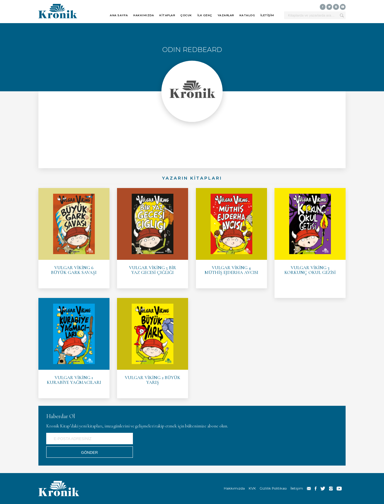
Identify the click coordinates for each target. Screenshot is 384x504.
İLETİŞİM (267, 15)
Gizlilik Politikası (273, 488)
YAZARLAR (226, 15)
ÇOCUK (186, 15)
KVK (252, 488)
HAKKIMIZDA (143, 15)
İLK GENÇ (204, 15)
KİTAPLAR (167, 15)
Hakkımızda (234, 488)
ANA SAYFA (119, 15)
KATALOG (247, 15)
